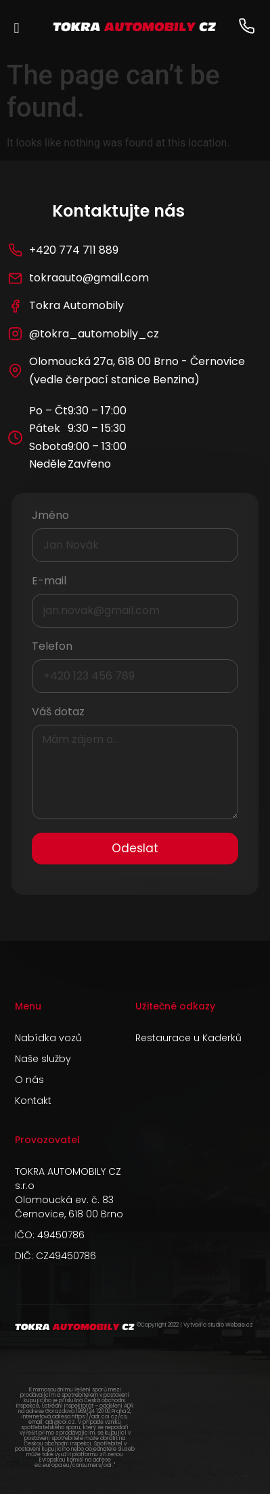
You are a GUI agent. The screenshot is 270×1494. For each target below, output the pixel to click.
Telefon (52, 647)
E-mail (49, 582)
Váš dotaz (58, 713)
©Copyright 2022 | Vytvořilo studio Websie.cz (195, 1325)
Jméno (50, 516)
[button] (16, 28)
